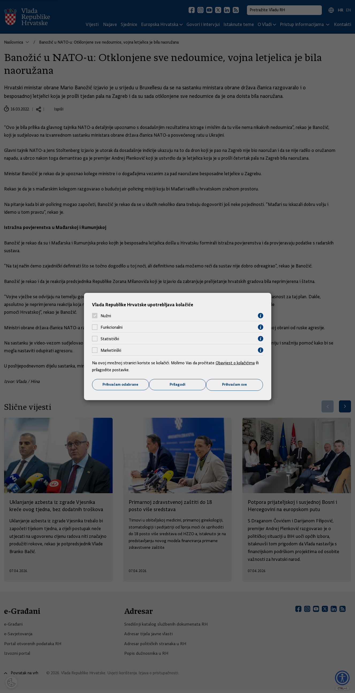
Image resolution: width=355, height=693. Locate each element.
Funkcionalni (112, 327)
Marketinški (111, 350)
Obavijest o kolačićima (236, 363)
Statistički (110, 338)
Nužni (106, 315)
